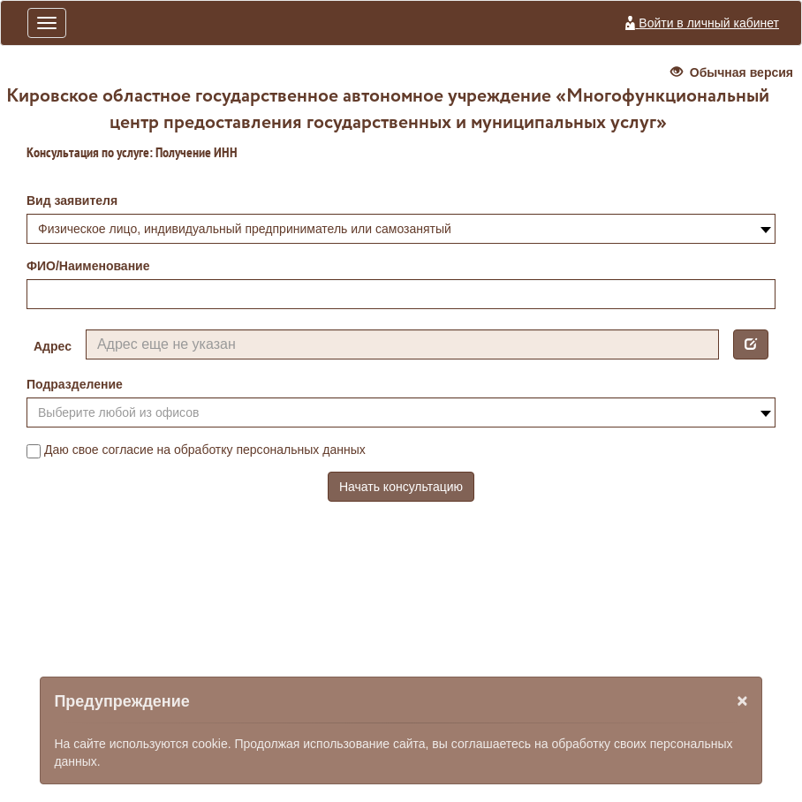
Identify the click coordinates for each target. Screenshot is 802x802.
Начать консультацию (401, 487)
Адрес (53, 346)
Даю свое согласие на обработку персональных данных (196, 450)
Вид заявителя (71, 200)
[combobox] (401, 229)
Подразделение (74, 384)
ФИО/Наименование (88, 266)
